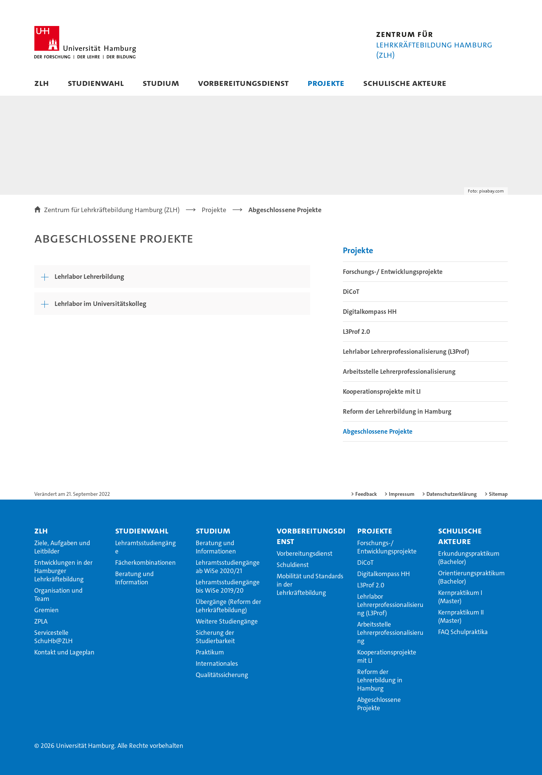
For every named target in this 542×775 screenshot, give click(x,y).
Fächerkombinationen (145, 562)
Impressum (401, 494)
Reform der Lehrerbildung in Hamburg (397, 411)
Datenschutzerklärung (451, 494)
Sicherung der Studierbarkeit (215, 636)
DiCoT (351, 291)
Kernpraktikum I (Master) (460, 597)
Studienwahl (96, 82)
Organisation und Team (58, 594)
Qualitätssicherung (222, 675)
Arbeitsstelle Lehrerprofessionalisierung (399, 371)
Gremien (46, 610)
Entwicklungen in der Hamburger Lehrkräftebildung (63, 570)
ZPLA (40, 621)
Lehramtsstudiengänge (145, 547)
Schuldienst (293, 565)
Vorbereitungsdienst (243, 82)
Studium (161, 82)
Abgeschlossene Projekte (378, 431)
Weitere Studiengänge (227, 621)
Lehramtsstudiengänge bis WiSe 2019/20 (228, 586)
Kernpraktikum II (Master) (461, 616)
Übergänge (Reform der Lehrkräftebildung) (228, 606)
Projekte (326, 82)
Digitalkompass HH (370, 311)
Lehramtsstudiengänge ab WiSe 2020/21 (228, 566)
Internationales (217, 663)
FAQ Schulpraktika (463, 632)
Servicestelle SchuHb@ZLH (53, 636)
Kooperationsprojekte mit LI (382, 391)
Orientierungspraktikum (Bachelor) (471, 577)
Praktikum (210, 652)
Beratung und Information (134, 578)
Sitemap (498, 494)
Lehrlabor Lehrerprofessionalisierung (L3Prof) (406, 351)
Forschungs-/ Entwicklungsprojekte (393, 272)
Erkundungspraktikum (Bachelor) (468, 557)
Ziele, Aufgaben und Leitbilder (62, 547)
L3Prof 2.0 (356, 331)
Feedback (366, 494)
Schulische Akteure (404, 82)
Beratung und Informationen (216, 547)
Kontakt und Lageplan (64, 652)
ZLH (41, 82)
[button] (494, 84)
